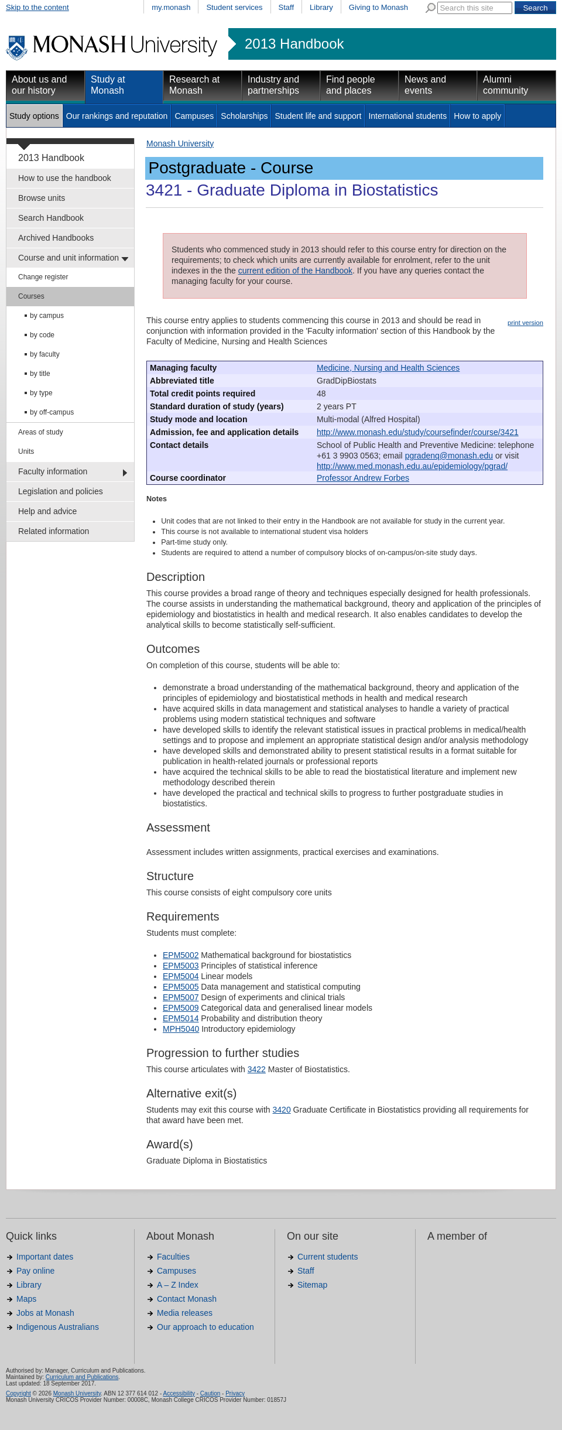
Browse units (41, 198)
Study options (34, 116)
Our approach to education (205, 1327)
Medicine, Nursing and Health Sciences (388, 367)
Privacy (235, 1393)
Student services (234, 7)
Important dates (44, 1256)
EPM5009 (180, 1007)
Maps (26, 1299)
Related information (53, 531)
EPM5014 (180, 1018)
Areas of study (40, 432)
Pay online (35, 1270)
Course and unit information (68, 257)
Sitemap (312, 1284)
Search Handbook (51, 218)
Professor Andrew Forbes (363, 478)
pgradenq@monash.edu (449, 455)
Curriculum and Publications (82, 1377)
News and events (425, 84)
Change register (43, 277)
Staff (286, 7)
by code (42, 335)
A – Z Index (177, 1284)
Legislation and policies (60, 491)
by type (41, 393)
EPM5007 (180, 997)
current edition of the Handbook (295, 270)
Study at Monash (108, 84)
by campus (47, 316)
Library (321, 7)
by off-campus (52, 412)
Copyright (18, 1393)
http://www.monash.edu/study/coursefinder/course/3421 (418, 432)
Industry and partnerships (273, 84)
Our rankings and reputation (117, 116)
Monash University (180, 143)
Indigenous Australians (57, 1327)
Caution (210, 1393)
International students (407, 116)
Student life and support (318, 116)
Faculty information (52, 471)
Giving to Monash (378, 7)
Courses (31, 296)
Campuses (194, 116)
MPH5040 (181, 1029)
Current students (327, 1256)
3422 (257, 1069)
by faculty (45, 354)
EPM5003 (180, 965)
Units (26, 451)
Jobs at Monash (45, 1313)
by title (40, 374)
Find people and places (350, 84)
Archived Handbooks (56, 237)
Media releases (185, 1313)
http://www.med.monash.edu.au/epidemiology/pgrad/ (412, 466)
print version (525, 322)
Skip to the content (37, 7)
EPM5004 (180, 976)
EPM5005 (180, 986)
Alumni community (505, 84)
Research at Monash (194, 84)
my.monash (171, 7)
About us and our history (39, 84)
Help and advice (47, 511)
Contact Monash (187, 1299)
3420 (282, 1109)
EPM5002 (180, 955)
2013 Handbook (294, 44)
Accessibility (178, 1393)
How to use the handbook (64, 178)
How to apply (477, 116)
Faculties (173, 1256)
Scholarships (244, 116)
